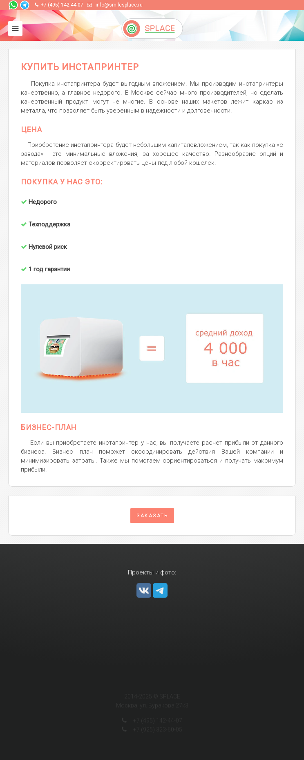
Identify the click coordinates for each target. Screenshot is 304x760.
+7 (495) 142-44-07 (62, 5)
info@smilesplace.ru (119, 5)
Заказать (152, 515)
